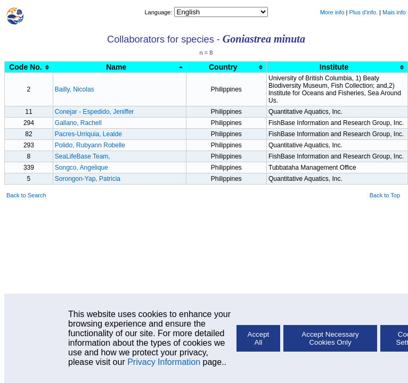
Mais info (394, 12)
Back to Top (385, 195)
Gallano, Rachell (78, 123)
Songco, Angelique (81, 167)
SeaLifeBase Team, (82, 156)
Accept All (259, 338)
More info (332, 12)
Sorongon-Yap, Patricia (87, 178)
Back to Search (26, 195)
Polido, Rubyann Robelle (90, 145)
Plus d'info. (363, 12)
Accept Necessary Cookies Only (329, 338)
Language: (159, 12)
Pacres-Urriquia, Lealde (88, 134)
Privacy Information (163, 362)
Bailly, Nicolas (74, 89)
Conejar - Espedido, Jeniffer (94, 111)
